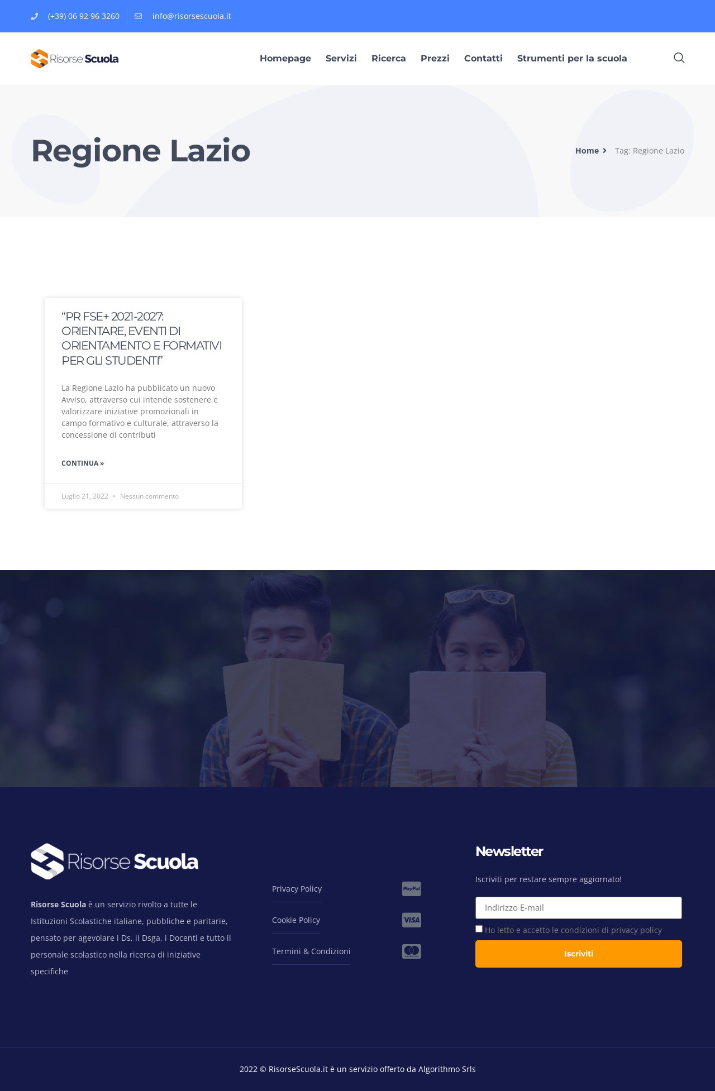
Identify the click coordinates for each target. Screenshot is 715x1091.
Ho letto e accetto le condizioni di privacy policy (573, 930)
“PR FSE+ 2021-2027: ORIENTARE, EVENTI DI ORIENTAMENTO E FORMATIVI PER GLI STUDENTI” (141, 338)
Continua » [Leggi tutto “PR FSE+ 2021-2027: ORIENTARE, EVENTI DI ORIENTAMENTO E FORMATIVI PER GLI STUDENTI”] (82, 463)
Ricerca (388, 58)
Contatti (483, 58)
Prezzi (435, 58)
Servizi (341, 58)
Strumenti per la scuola (572, 58)
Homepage (285, 58)
